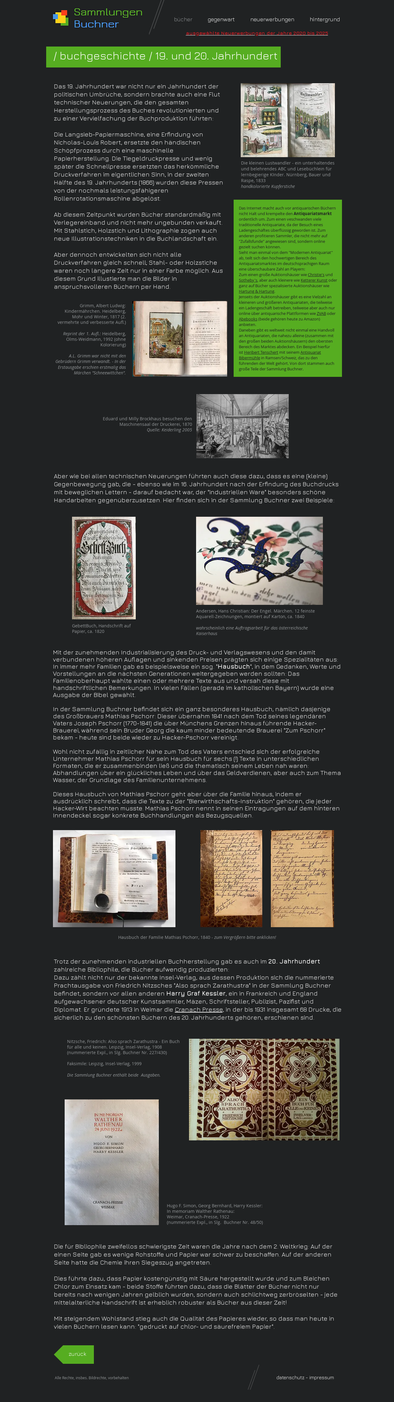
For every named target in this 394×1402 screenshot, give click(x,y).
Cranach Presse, (199, 1009)
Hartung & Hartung (256, 291)
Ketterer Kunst (314, 280)
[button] (325, 19)
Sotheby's (248, 280)
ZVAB (321, 313)
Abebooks (248, 319)
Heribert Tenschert (261, 352)
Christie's (316, 274)
